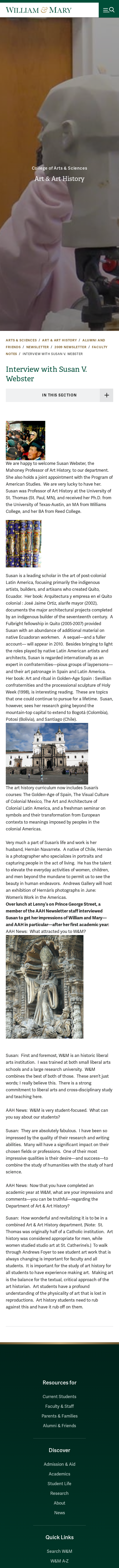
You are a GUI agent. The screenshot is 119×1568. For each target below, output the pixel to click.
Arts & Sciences (21, 340)
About (59, 1503)
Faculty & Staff (59, 1406)
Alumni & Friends (59, 1426)
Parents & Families (60, 1416)
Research (59, 1493)
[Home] (39, 10)
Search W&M (59, 1551)
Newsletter (37, 347)
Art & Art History (59, 179)
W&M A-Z (60, 1561)
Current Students (59, 1396)
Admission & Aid (59, 1464)
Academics (59, 1474)
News (59, 1513)
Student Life (59, 1483)
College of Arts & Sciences (59, 168)
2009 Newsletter (70, 347)
